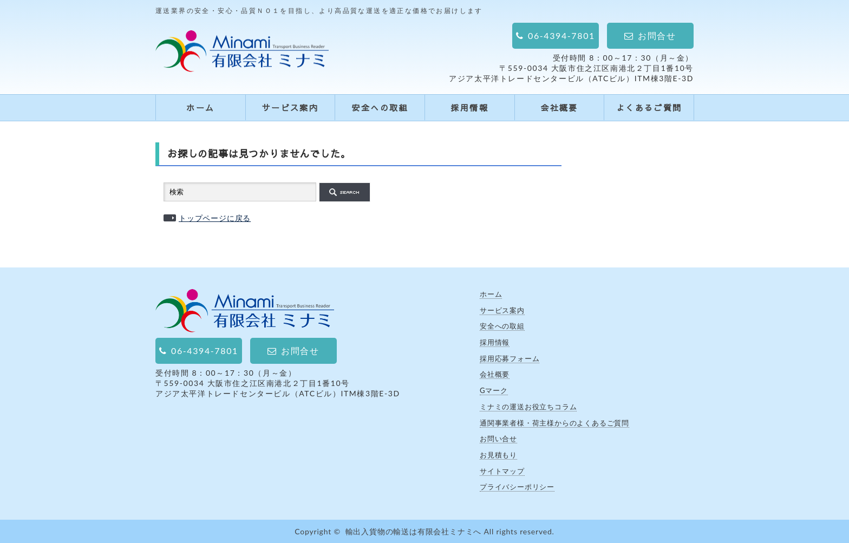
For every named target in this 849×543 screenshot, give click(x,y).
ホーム (200, 107)
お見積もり (498, 454)
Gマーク (494, 390)
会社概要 (559, 107)
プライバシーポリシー (517, 486)
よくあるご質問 (649, 107)
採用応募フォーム (509, 358)
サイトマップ (502, 471)
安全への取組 (379, 107)
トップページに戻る (215, 218)
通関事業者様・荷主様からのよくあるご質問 (554, 422)
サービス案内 (290, 107)
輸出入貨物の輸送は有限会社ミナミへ (413, 531)
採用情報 (469, 107)
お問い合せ (498, 438)
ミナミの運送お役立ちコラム (528, 406)
